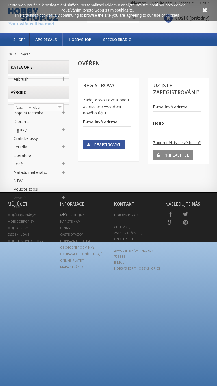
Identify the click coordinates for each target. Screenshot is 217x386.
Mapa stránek (71, 373)
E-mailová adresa (100, 121)
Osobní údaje (18, 341)
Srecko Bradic (118, 39)
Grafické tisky (26, 140)
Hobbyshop (81, 39)
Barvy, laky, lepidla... (32, 106)
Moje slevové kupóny (26, 347)
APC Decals (47, 39)
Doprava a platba (75, 347)
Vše (17, 208)
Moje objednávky (22, 321)
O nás (65, 334)
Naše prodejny (72, 321)
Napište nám (70, 328)
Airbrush (21, 80)
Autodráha (23, 97)
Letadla (20, 148)
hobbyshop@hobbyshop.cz (137, 374)
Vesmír (20, 199)
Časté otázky (71, 341)
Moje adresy (18, 334)
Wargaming (24, 216)
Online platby (72, 367)
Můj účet (18, 310)
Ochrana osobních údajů (81, 360)
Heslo (158, 123)
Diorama (22, 123)
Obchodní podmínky (77, 354)
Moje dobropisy (21, 328)
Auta (18, 89)
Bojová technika (28, 114)
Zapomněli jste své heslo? (177, 142)
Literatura (22, 157)
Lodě (18, 165)
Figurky (20, 131)
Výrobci (19, 244)
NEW (18, 182)
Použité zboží (26, 191)
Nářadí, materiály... (31, 174)
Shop (18, 39)
